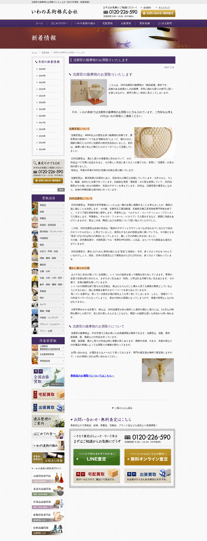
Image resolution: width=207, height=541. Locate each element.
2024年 (42, 75)
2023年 (42, 82)
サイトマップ (164, 7)
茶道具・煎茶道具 (48, 225)
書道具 (43, 264)
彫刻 (42, 245)
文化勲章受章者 (47, 354)
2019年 (42, 109)
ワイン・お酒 (46, 331)
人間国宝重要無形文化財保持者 (50, 347)
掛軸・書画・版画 (48, 258)
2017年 (42, 122)
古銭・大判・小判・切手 (51, 278)
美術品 (43, 205)
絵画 (42, 211)
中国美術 (44, 238)
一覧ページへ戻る (123, 408)
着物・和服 (45, 311)
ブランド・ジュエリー (50, 324)
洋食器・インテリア (49, 317)
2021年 (42, 96)
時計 (42, 297)
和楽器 (43, 291)
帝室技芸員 (45, 361)
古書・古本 (45, 271)
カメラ (43, 304)
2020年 (42, 102)
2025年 (42, 69)
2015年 (42, 136)
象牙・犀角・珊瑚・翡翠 (51, 284)
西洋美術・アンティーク (51, 231)
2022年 (42, 89)
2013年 (42, 149)
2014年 (42, 142)
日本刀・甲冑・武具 (49, 251)
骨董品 (43, 218)
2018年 (42, 116)
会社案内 (147, 7)
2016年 (42, 129)
